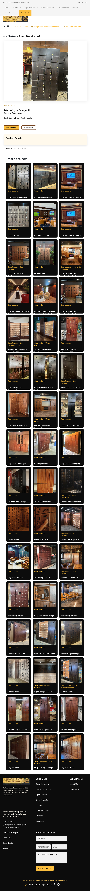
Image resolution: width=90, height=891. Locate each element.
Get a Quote (11, 127)
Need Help (7, 838)
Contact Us (28, 127)
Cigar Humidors (30, 8)
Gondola (39, 816)
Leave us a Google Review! (40, 885)
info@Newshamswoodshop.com (46, 27)
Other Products (42, 810)
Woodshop (74, 789)
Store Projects (10, 13)
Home (7, 8)
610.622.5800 (22, 27)
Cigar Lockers (64, 8)
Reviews (6, 848)
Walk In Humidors (47, 8)
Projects (13, 36)
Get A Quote (25, 13)
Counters (75, 8)
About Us (15, 8)
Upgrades (40, 821)
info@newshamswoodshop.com (16, 824)
